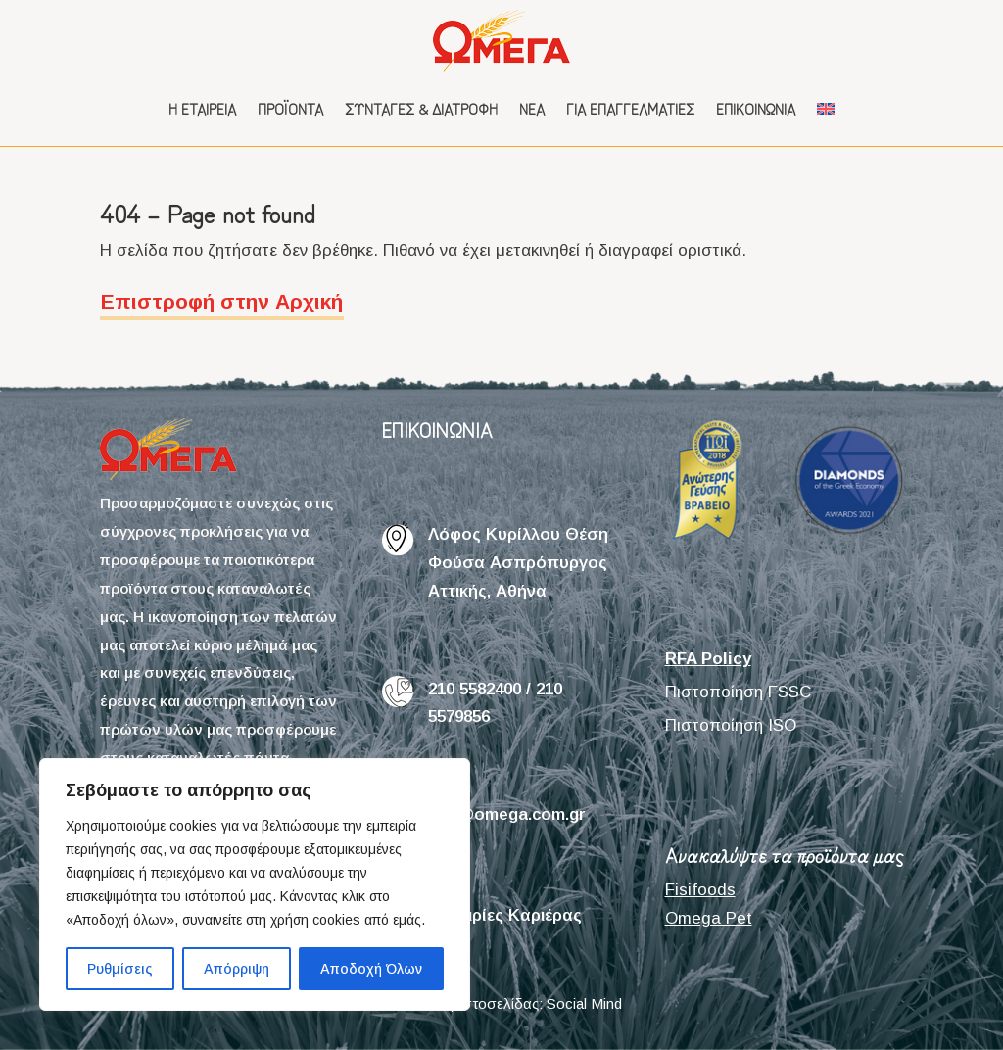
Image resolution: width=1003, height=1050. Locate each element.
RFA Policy (708, 658)
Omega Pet (708, 918)
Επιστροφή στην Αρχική (222, 301)
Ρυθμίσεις (120, 969)
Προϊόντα (290, 108)
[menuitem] (826, 109)
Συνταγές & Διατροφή (421, 108)
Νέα (532, 108)
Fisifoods (700, 890)
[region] (254, 884)
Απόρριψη (236, 969)
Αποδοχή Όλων (371, 969)
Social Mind (584, 1003)
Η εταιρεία (202, 108)
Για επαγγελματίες (630, 108)
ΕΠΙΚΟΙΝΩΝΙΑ (437, 429)
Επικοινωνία (755, 108)
